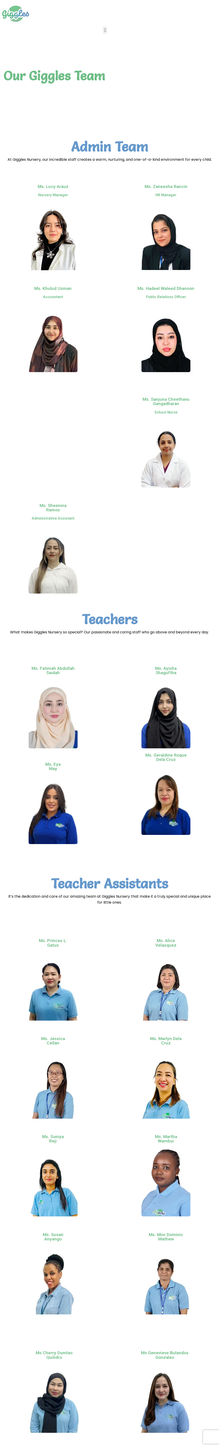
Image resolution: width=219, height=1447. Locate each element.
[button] (105, 30)
